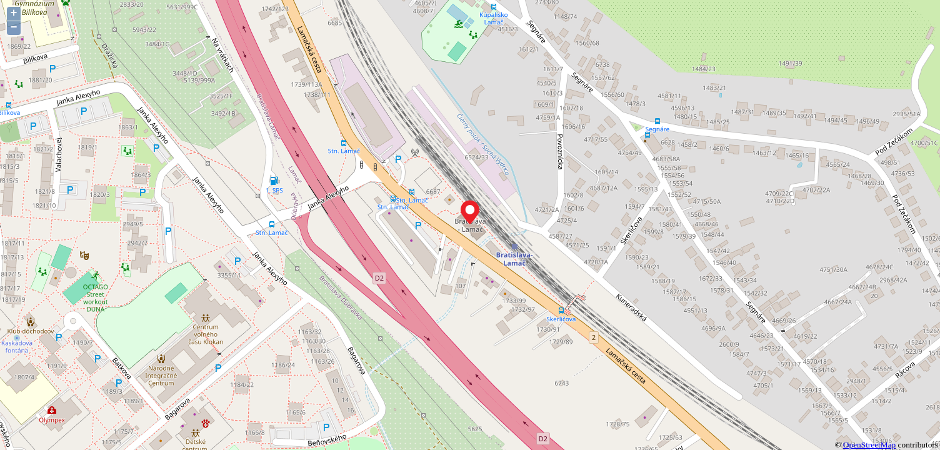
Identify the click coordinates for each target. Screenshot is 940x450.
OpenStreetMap (869, 444)
